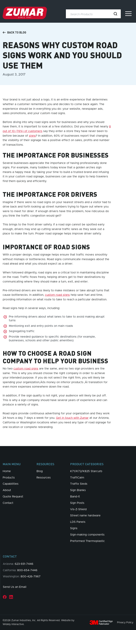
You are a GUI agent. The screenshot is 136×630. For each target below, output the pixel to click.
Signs (73, 528)
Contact (8, 503)
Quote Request (13, 496)
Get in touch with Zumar (72, 417)
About (7, 490)
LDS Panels (77, 521)
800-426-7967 (31, 576)
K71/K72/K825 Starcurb (86, 471)
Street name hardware (85, 515)
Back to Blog (14, 32)
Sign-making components (87, 534)
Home (7, 471)
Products (9, 477)
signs (32, 135)
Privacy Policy (125, 622)
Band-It (75, 496)
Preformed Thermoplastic (87, 541)
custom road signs (57, 294)
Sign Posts (77, 503)
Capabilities (10, 483)
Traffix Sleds (78, 483)
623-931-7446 (24, 563)
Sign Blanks (78, 490)
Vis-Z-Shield (78, 509)
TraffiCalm (77, 477)
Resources (43, 477)
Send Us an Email (14, 587)
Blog (39, 471)
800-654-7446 (27, 570)
